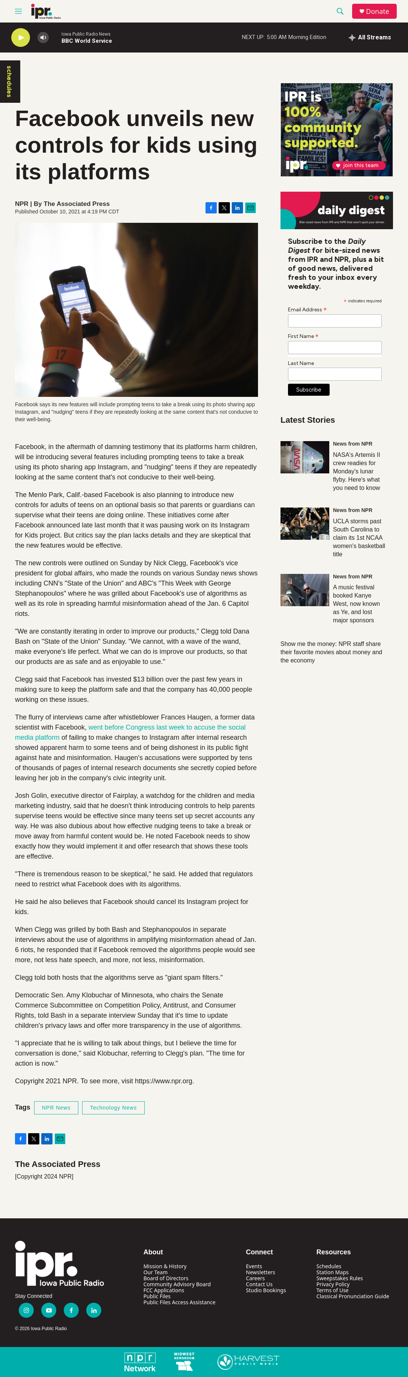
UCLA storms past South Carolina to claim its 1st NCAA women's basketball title (359, 537)
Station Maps (332, 1272)
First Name (303, 336)
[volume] (43, 37)
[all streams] (370, 38)
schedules (9, 82)
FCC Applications (163, 1290)
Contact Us (259, 1284)
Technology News (113, 1108)
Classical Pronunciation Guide (352, 1296)
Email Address (307, 309)
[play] (21, 37)
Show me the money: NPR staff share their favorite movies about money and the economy (331, 652)
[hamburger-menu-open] (18, 11)
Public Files (156, 1296)
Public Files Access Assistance (179, 1302)
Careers (255, 1278)
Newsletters (260, 1272)
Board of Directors (165, 1278)
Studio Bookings (266, 1290)
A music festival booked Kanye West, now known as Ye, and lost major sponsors (356, 603)
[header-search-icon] (340, 11)
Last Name (301, 363)
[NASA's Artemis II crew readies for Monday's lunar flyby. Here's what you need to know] (304, 457)
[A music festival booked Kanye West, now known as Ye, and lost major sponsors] (304, 590)
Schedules (328, 1266)
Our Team (155, 1272)
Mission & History (164, 1266)
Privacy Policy (333, 1284)
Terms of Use (332, 1290)
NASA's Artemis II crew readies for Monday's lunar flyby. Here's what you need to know (356, 471)
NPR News (56, 1108)
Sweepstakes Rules (339, 1278)
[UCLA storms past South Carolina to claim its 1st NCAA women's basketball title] (304, 524)
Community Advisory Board (177, 1284)
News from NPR (352, 444)
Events (254, 1266)
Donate (377, 11)
